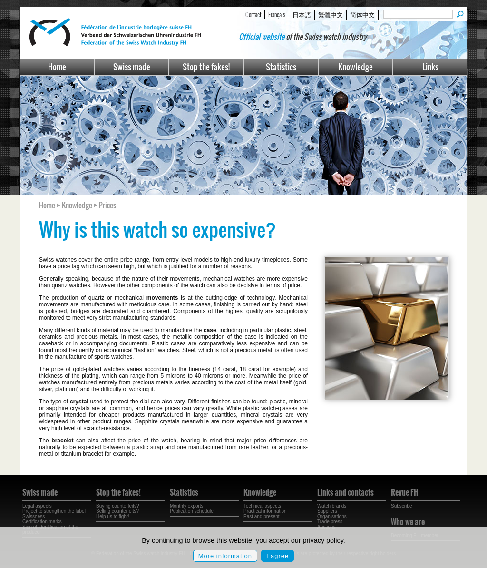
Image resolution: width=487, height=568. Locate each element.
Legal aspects (37, 506)
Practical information (265, 511)
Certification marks (42, 521)
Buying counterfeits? (117, 506)
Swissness (33, 516)
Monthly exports (187, 506)
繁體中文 (330, 14)
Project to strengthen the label (54, 511)
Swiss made (131, 67)
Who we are (408, 522)
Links (430, 67)
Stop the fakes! (206, 67)
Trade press (329, 521)
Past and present (262, 516)
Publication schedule (192, 511)
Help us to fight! (112, 516)
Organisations (332, 516)
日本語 (301, 14)
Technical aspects (262, 506)
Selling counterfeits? (117, 511)
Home (57, 67)
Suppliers (327, 511)
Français (276, 14)
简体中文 (362, 14)
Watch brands (331, 506)
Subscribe (401, 506)
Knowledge (355, 67)
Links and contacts (345, 492)
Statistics (281, 67)
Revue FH (404, 492)
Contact (253, 14)
